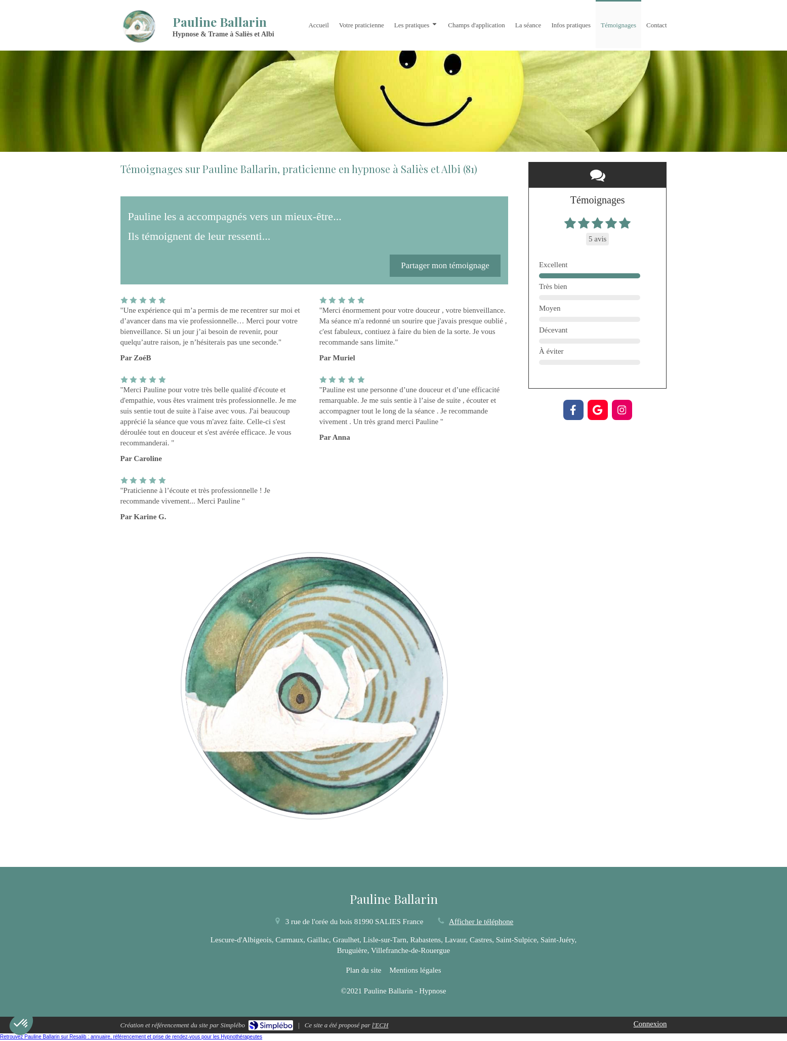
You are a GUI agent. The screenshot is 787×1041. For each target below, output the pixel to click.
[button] (21, 1024)
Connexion (650, 1024)
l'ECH (380, 1025)
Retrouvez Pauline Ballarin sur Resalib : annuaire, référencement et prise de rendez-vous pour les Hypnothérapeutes (131, 1036)
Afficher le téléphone (481, 922)
